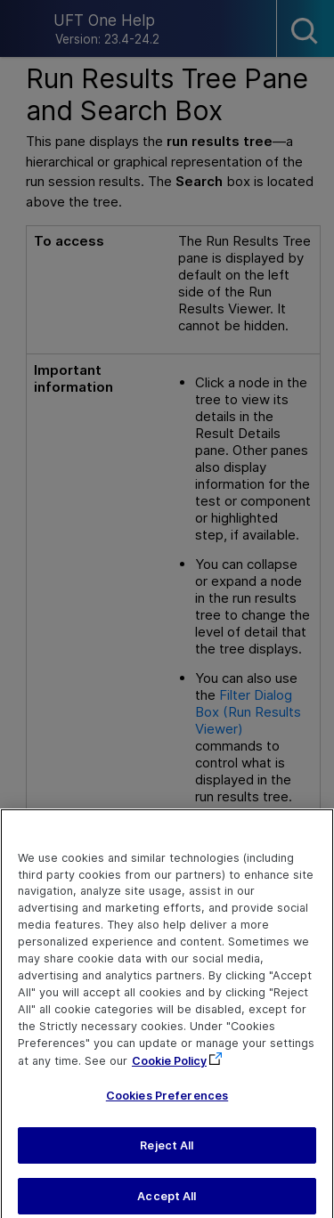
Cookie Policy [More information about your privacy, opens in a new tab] (169, 1077)
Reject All (166, 1161)
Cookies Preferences (167, 1112)
